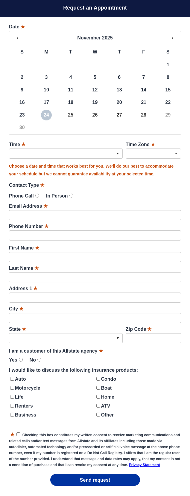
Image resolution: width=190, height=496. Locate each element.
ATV (105, 405)
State (17, 329)
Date (17, 26)
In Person (57, 195)
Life (19, 396)
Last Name (24, 268)
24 (46, 114)
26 (95, 114)
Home (107, 396)
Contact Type (26, 185)
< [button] (17, 38)
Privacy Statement (144, 465)
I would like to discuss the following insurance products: (73, 370)
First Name (24, 247)
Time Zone (140, 144)
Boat (106, 388)
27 (119, 114)
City (16, 308)
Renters (24, 405)
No (33, 359)
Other (107, 414)
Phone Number (28, 226)
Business (25, 414)
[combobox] (66, 154)
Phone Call (21, 195)
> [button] (173, 38)
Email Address (28, 206)
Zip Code (138, 329)
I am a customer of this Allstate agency (56, 350)
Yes (13, 359)
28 (143, 114)
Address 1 (23, 288)
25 (70, 114)
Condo (108, 379)
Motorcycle (27, 388)
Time (17, 144)
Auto (20, 379)
